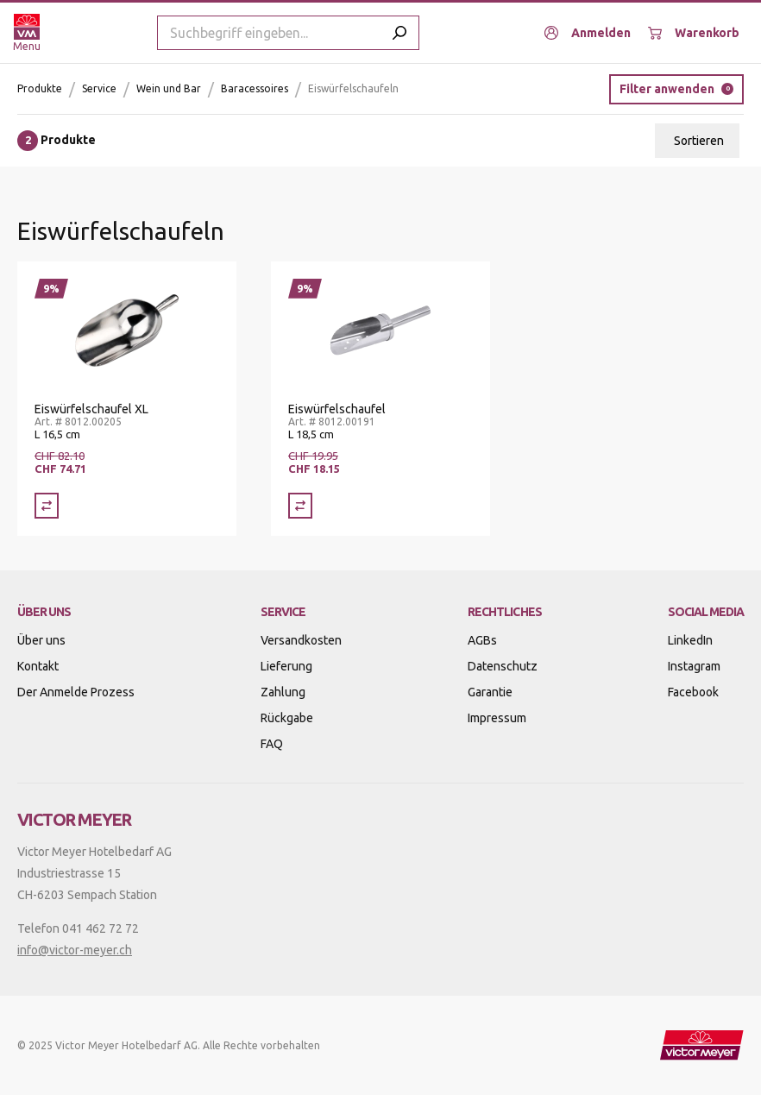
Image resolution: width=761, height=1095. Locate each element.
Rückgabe (287, 718)
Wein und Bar (168, 88)
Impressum (497, 718)
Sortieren (699, 141)
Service (99, 88)
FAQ (272, 744)
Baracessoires (254, 88)
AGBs (482, 640)
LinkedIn (690, 640)
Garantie (490, 692)
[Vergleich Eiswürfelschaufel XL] (47, 506)
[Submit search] (399, 33)
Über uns (41, 640)
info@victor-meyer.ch (74, 950)
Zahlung (283, 692)
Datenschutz (503, 666)
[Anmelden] (587, 32)
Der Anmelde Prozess (76, 692)
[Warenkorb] (693, 32)
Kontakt (38, 666)
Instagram (694, 666)
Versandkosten (301, 640)
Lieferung (286, 666)
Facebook (693, 692)
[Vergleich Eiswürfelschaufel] (300, 506)
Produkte (39, 88)
